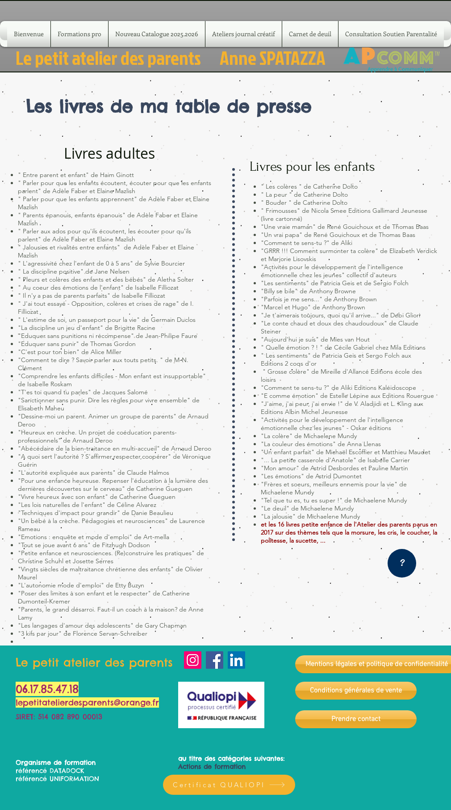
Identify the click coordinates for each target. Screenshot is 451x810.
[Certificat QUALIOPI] (229, 785)
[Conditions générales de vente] (356, 691)
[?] (402, 563)
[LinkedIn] (236, 660)
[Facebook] (214, 660)
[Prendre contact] (356, 719)
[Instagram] (192, 660)
